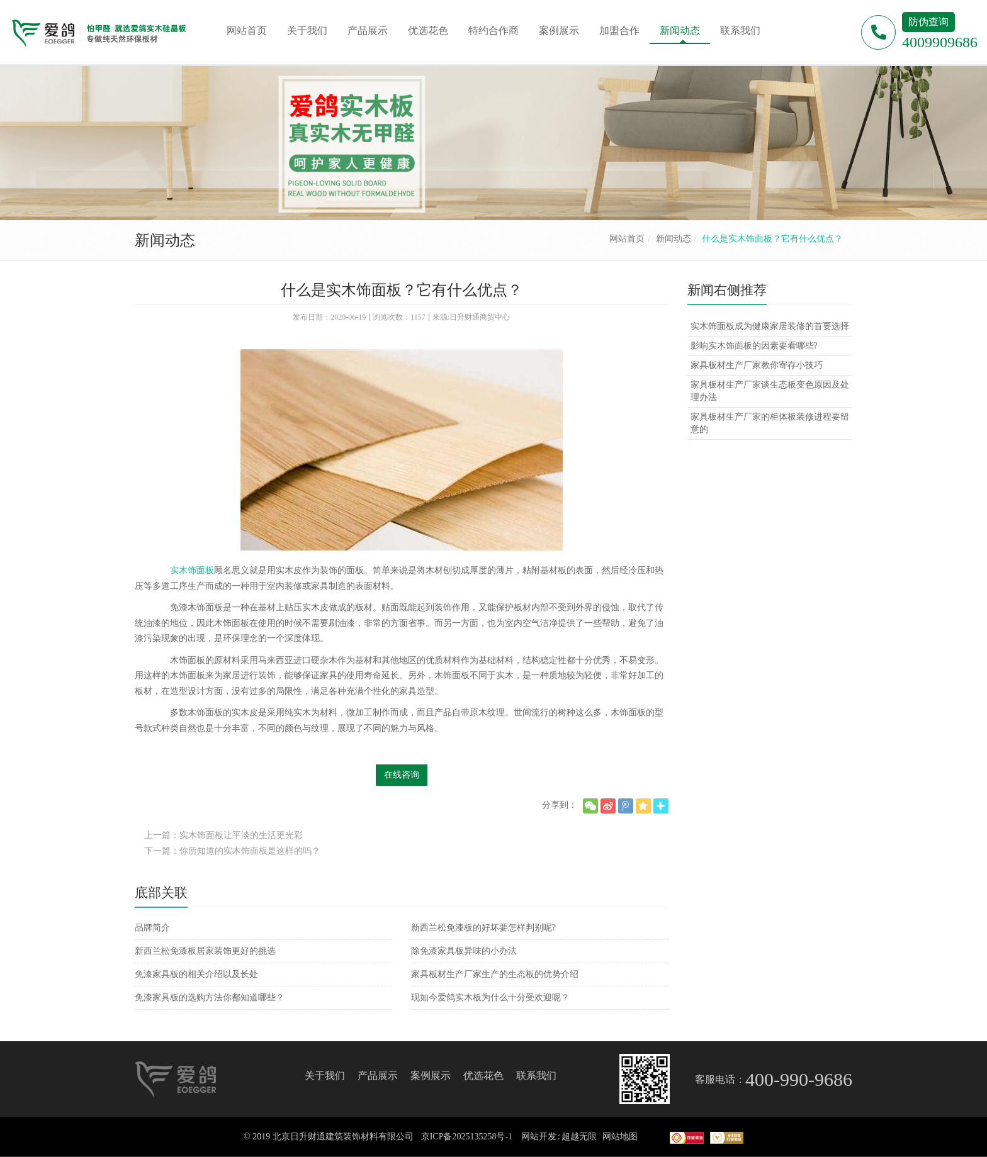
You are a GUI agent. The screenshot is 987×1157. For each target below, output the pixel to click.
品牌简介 (152, 927)
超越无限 (579, 1136)
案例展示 (430, 1075)
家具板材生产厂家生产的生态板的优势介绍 (494, 974)
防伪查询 (928, 21)
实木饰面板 (192, 570)
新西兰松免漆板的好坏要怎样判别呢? (483, 927)
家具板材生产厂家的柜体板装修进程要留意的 (770, 423)
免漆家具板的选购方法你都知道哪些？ (210, 997)
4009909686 (940, 42)
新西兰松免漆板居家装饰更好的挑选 (205, 951)
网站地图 (620, 1136)
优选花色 (483, 1075)
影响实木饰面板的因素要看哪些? (754, 345)
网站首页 (627, 238)
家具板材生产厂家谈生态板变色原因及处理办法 (770, 391)
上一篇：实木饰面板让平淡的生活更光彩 (223, 835)
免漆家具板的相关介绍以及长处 (196, 974)
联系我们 (536, 1075)
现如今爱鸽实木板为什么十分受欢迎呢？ (490, 997)
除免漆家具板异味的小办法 (464, 951)
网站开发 (538, 1136)
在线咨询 (401, 775)
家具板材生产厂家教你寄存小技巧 (757, 365)
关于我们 (325, 1075)
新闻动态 (673, 238)
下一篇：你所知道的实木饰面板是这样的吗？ (232, 851)
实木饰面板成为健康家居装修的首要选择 (770, 326)
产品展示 (378, 1075)
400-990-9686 (798, 1079)
